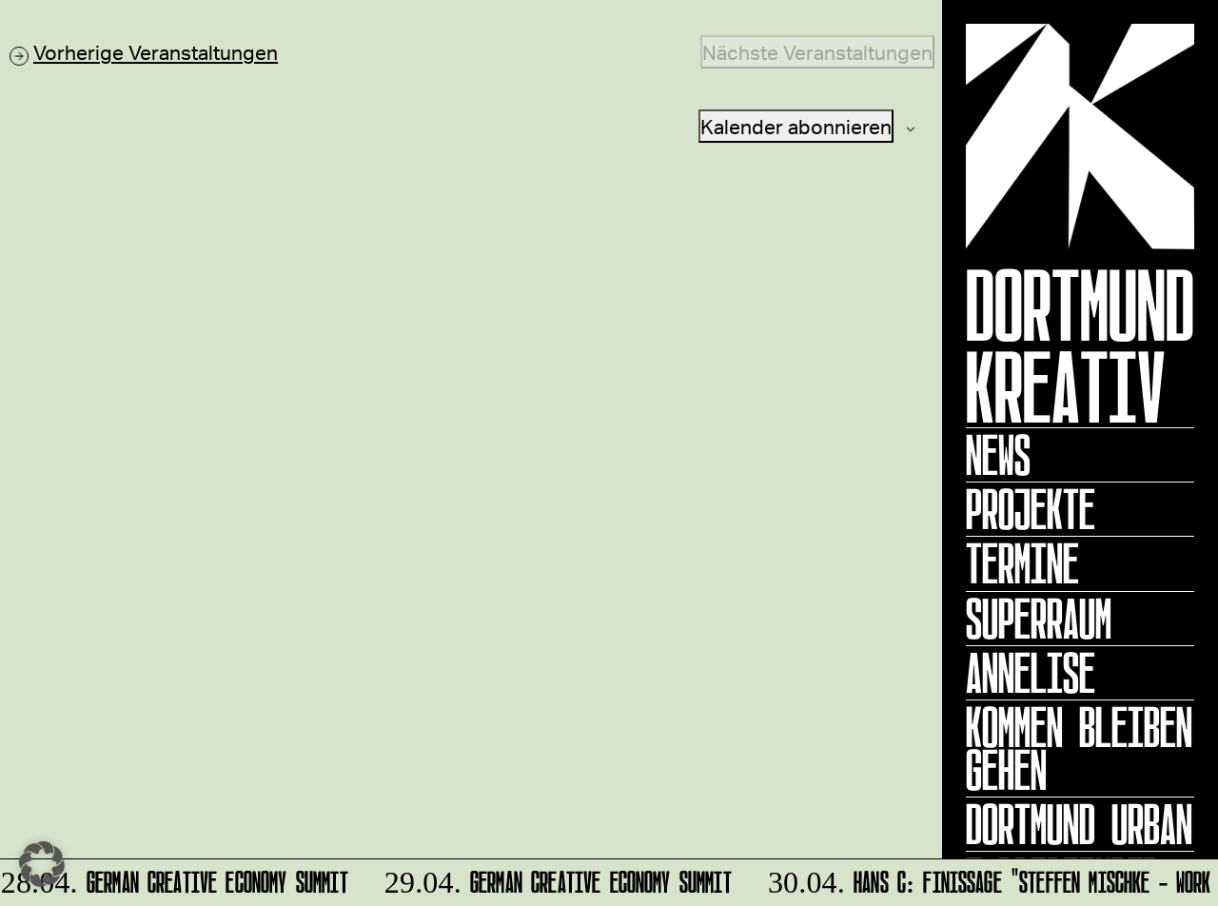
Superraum (1038, 618)
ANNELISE (1030, 672)
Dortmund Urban (1079, 824)
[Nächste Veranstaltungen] (817, 52)
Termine (1022, 563)
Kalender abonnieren (796, 126)
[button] (42, 864)
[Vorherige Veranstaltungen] (144, 52)
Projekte (1030, 509)
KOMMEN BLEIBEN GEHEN (1079, 748)
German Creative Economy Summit (175, 878)
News (998, 455)
